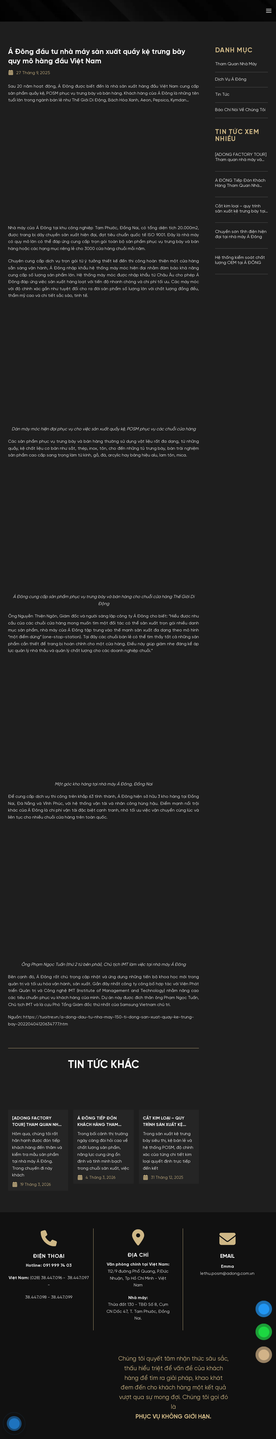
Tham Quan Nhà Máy (236, 64)
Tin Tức (222, 94)
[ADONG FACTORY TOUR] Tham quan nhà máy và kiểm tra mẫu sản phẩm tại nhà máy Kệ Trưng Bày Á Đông (241, 158)
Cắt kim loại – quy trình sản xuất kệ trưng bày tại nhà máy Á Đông (240, 209)
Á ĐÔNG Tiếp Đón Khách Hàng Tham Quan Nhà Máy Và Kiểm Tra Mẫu (240, 183)
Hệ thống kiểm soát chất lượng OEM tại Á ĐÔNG (240, 260)
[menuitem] (230, 11)
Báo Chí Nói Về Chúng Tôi (240, 110)
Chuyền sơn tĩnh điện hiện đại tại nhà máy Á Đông (241, 234)
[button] (268, 10)
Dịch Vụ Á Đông (230, 79)
